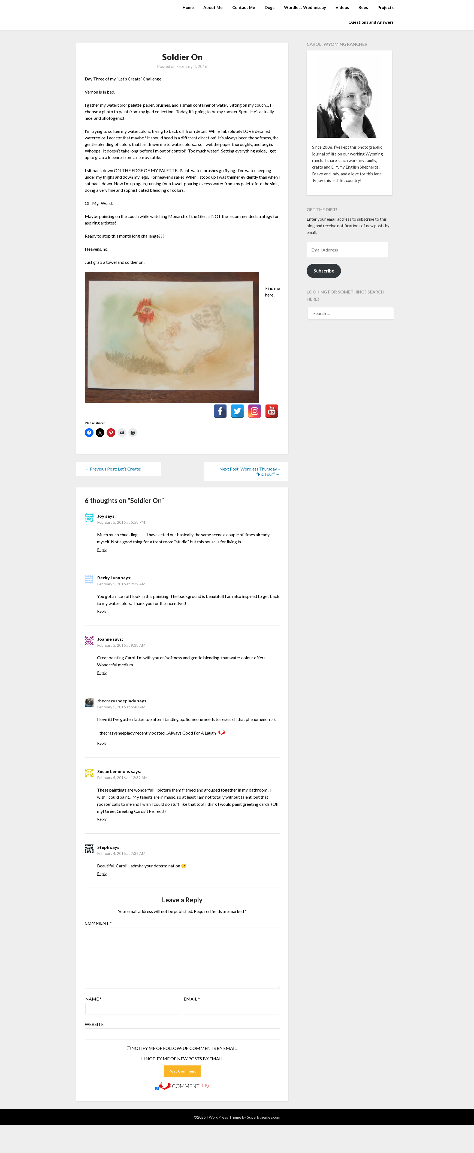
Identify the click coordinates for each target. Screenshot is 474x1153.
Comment (98, 923)
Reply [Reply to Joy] (102, 549)
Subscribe (323, 271)
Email (192, 998)
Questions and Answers (371, 22)
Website (94, 1024)
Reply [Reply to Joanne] (102, 672)
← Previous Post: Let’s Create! (113, 468)
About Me (213, 7)
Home (188, 7)
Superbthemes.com (263, 1117)
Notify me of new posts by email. (185, 1058)
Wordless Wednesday (305, 7)
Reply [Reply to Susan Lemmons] (102, 819)
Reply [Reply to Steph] (102, 873)
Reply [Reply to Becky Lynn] (102, 611)
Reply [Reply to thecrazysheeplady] (102, 743)
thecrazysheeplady (116, 700)
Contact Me (243, 7)
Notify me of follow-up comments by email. (184, 1048)
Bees (363, 7)
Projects (386, 7)
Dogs (269, 7)
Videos (342, 7)
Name (93, 998)
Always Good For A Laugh (192, 732)
